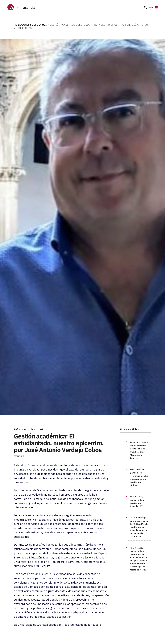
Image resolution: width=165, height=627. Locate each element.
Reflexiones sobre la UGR (29, 429)
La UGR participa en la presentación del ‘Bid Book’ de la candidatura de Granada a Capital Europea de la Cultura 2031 (138, 527)
